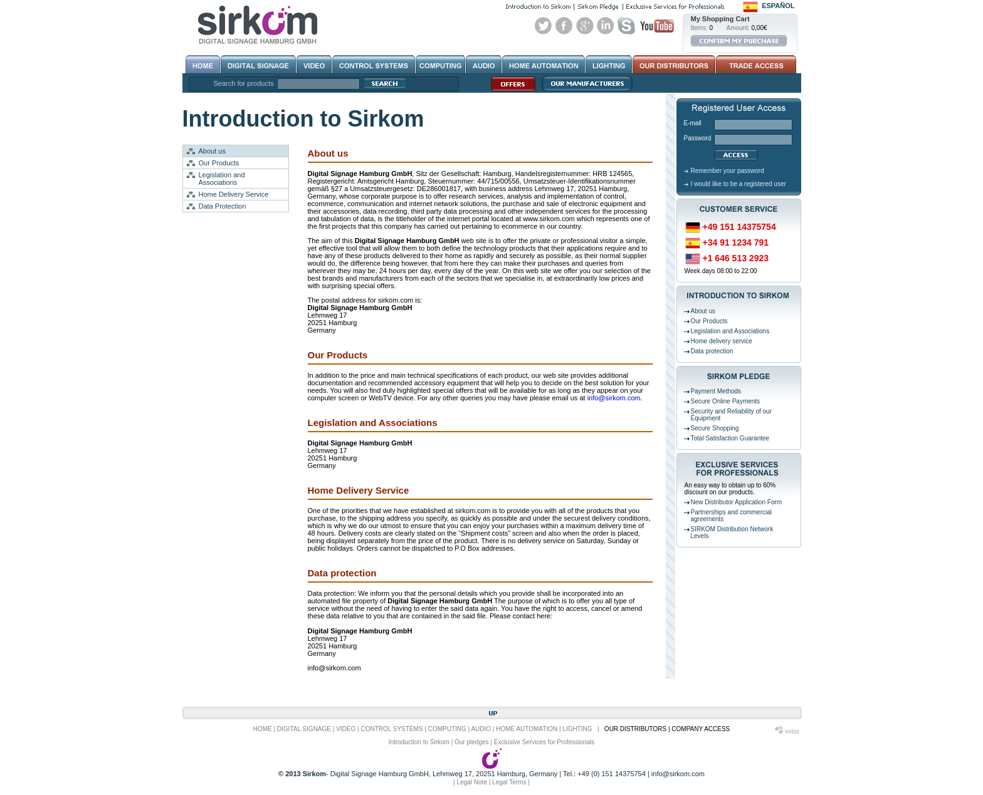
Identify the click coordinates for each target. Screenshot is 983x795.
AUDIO (481, 728)
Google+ (585, 25)
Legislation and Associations (222, 178)
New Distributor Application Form (736, 502)
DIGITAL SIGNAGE (304, 728)
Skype (626, 25)
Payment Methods (716, 391)
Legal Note (472, 782)
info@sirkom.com (614, 398)
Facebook (564, 25)
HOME (262, 728)
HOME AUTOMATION (526, 728)
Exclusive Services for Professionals (544, 742)
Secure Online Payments (725, 401)
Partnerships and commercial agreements (731, 515)
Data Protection (222, 206)
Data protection (712, 351)
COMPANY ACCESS (700, 728)
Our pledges (471, 742)
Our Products (219, 163)
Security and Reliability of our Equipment (731, 415)
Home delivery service (721, 341)
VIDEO (345, 728)
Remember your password (727, 170)
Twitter (543, 25)
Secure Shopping (715, 428)
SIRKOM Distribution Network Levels (732, 532)
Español (778, 5)
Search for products (244, 83)
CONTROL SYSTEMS (391, 728)
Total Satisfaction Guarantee (730, 438)
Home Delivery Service (234, 194)
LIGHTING (577, 728)
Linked (605, 25)
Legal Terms (509, 782)
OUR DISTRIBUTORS (635, 728)
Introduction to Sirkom (419, 742)
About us (212, 151)
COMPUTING (447, 728)
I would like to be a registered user (738, 183)
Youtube (657, 25)
